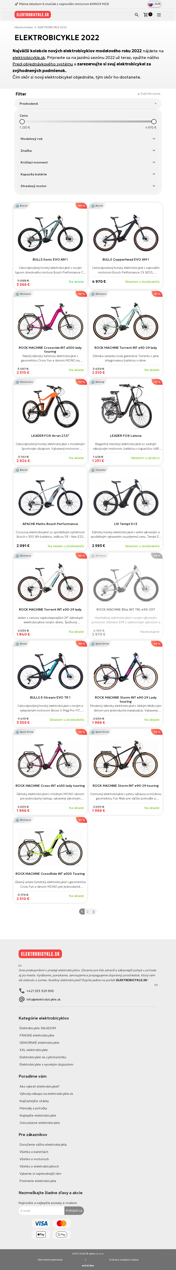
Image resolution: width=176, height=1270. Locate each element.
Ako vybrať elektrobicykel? (39, 1086)
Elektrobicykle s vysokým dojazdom (46, 1064)
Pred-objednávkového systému (43, 64)
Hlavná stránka (24, 27)
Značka (26, 151)
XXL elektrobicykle (34, 1050)
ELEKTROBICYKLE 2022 (52, 27)
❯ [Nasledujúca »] (93, 912)
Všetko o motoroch (34, 1159)
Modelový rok (32, 139)
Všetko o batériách (34, 1152)
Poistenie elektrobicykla (38, 1181)
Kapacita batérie (34, 174)
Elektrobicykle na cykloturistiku (43, 1057)
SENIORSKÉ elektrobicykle (39, 1043)
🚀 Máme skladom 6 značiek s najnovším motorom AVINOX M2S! (62, 4)
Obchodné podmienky (50, 1259)
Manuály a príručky (33, 1108)
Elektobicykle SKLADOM (38, 1028)
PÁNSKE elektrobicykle (37, 1035)
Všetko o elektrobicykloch (39, 1166)
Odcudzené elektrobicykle (40, 1123)
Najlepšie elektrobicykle (38, 1115)
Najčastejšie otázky (34, 1101)
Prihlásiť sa (74, 1210)
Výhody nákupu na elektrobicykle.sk (46, 1094)
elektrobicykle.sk (29, 57)
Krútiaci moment (34, 162)
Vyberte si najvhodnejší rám (40, 1174)
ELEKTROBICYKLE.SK (131, 980)
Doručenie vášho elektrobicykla (43, 1144)
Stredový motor (34, 186)
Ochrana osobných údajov (124, 1259)
